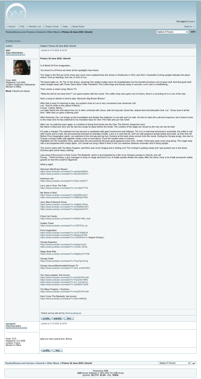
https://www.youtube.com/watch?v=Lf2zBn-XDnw (63, 247)
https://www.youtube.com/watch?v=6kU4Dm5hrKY (64, 174)
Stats (64, 26)
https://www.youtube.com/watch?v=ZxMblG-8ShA (64, 204)
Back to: (190, 26)
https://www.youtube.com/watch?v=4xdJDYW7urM (64, 277)
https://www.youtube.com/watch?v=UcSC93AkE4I (64, 232)
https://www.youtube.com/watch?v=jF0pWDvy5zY (64, 195)
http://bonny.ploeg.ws (71, 313)
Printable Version (13, 41)
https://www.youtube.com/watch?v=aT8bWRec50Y (64, 207)
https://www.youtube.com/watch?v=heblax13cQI (63, 244)
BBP (8, 50)
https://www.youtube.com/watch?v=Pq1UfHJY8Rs (64, 280)
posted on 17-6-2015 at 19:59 (54, 324)
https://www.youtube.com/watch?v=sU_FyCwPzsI (64, 282)
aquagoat (10, 324)
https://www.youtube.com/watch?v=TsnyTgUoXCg (64, 261)
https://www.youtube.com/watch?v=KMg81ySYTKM (65, 254)
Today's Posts (50, 26)
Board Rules (77, 26)
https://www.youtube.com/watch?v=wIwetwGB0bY (64, 171)
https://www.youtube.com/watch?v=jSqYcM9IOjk (63, 298)
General (41, 32)
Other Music (53, 32)
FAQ (20, 26)
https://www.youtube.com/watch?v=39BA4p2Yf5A (64, 197)
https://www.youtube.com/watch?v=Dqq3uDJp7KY (64, 209)
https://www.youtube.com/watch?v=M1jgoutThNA (63, 235)
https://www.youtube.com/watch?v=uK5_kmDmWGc (65, 268)
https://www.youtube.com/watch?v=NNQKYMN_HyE (65, 218)
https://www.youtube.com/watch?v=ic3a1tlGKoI (62, 237)
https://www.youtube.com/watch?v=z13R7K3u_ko (64, 225)
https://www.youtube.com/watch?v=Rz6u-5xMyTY (64, 181)
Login (191, 21)
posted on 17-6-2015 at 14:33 (54, 50)
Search (11, 26)
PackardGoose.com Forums (20, 32)
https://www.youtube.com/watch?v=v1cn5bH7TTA (64, 188)
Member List (33, 26)
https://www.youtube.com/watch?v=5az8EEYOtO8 (64, 284)
